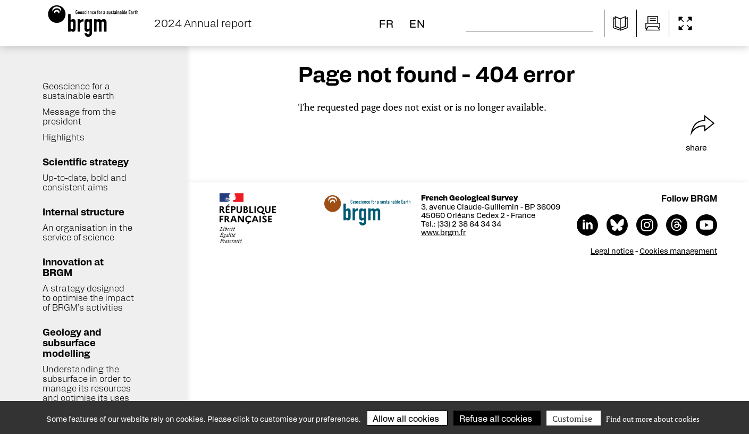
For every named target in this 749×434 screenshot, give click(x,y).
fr (386, 23)
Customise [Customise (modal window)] (572, 418)
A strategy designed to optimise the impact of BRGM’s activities (88, 297)
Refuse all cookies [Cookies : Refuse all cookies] (495, 418)
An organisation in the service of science (87, 232)
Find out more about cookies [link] (653, 419)
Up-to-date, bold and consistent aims (85, 182)
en (417, 23)
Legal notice (615, 250)
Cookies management (681, 250)
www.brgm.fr (446, 232)
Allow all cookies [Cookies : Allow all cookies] (406, 418)
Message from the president (79, 116)
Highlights (64, 137)
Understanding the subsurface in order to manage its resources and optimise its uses (87, 383)
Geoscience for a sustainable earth (78, 90)
